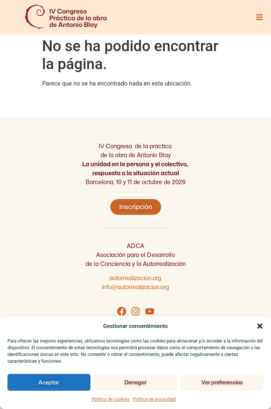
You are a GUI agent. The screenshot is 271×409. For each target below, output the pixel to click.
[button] (260, 326)
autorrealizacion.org (135, 278)
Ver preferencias (222, 382)
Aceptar (49, 382)
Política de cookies (110, 399)
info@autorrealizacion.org (135, 287)
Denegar (135, 382)
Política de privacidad (154, 399)
